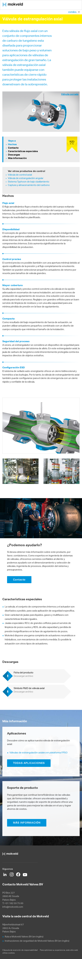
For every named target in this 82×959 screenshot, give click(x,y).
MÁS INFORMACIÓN (27, 822)
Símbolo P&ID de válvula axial (29, 690)
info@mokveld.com (12, 906)
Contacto (13, 147)
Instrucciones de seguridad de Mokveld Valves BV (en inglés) (37, 940)
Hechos (12, 144)
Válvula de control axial (20, 174)
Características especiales (23, 151)
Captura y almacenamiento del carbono (29, 185)
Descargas (14, 154)
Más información (17, 158)
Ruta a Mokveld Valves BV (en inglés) (24, 936)
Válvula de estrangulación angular (25, 178)
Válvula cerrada (69, 94)
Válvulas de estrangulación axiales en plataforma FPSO (38, 752)
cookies (11, 953)
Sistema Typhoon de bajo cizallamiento (28, 181)
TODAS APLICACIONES (29, 763)
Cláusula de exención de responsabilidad (20, 950)
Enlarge (34, 463)
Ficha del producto (23, 674)
